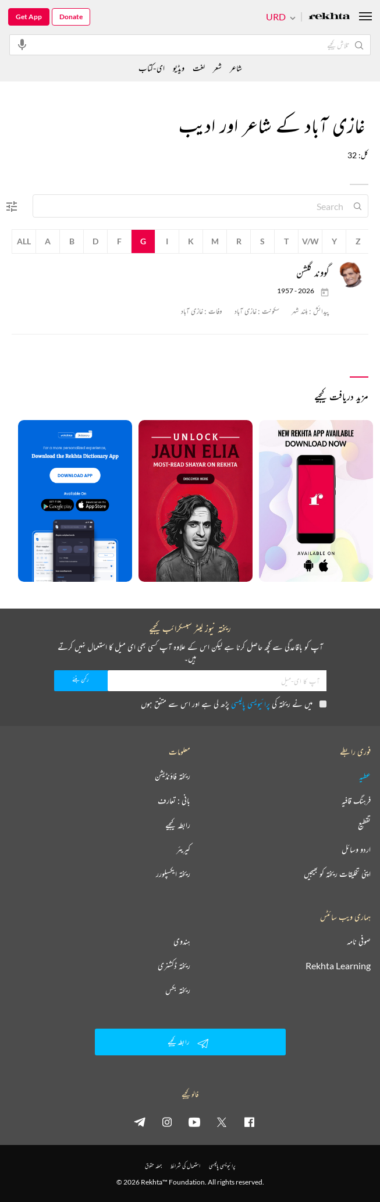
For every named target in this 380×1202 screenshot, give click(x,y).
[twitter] (221, 1121)
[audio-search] (22, 44)
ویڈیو (178, 67)
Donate (71, 16)
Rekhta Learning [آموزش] (338, 965)
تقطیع (364, 825)
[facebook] (249, 1121)
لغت (199, 67)
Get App (29, 16)
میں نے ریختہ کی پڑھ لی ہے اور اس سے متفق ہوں (233, 703)
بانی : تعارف (174, 800)
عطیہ (365, 776)
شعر (217, 67)
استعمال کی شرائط (185, 1165)
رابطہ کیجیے (177, 825)
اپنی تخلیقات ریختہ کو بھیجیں (337, 874)
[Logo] (329, 17)
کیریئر (183, 849)
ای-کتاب (151, 67)
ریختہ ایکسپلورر (173, 874)
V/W (310, 241)
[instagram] (167, 1121)
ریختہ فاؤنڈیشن (172, 776)
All (24, 241)
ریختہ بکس (177, 990)
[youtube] (194, 1121)
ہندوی (181, 941)
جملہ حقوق (153, 1165)
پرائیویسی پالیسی (250, 703)
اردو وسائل (356, 849)
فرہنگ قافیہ (356, 800)
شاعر (236, 67)
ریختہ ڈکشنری (174, 965)
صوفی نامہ (359, 941)
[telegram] (139, 1121)
